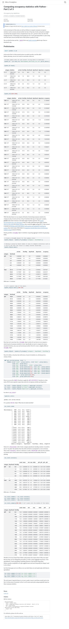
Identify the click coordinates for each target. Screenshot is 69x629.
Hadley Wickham (20, 224)
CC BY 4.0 (6, 593)
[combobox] (65, 2)
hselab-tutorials (32, 40)
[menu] (3, 2)
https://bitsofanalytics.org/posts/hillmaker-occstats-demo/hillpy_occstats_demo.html (24, 617)
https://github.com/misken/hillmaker (29, 26)
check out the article (9, 224)
